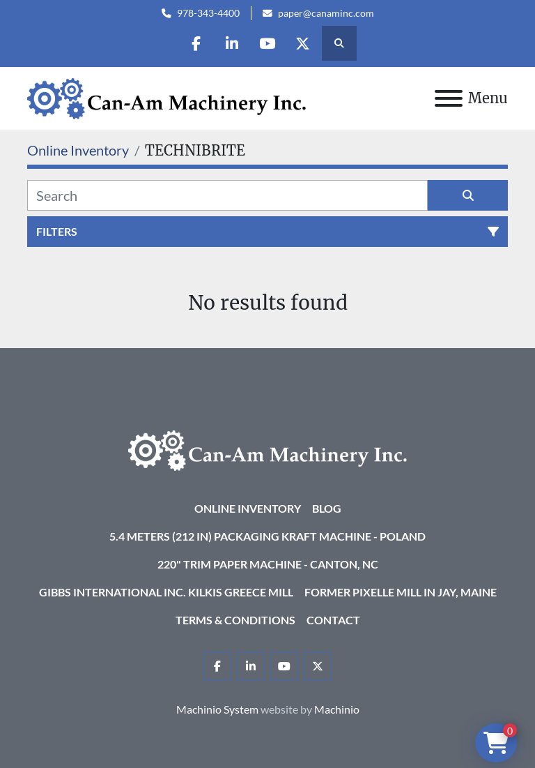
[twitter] (303, 43)
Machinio (336, 709)
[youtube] (267, 43)
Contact (333, 619)
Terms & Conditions (235, 619)
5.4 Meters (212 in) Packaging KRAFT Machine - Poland (267, 536)
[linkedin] (232, 43)
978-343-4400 (208, 13)
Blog (326, 508)
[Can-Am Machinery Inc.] (267, 448)
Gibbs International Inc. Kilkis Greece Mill (166, 591)
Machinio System (217, 709)
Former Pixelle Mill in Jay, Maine (400, 591)
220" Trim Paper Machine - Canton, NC (267, 564)
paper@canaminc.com (326, 13)
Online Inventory (247, 508)
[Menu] (449, 98)
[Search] (227, 195)
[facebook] (196, 43)
